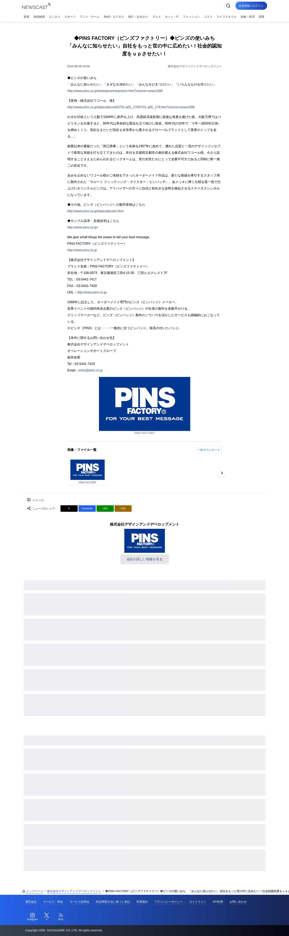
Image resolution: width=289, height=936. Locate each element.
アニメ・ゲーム (90, 16)
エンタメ (54, 16)
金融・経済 (248, 16)
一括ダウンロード (208, 449)
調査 (261, 16)
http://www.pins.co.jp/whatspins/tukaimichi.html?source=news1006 (115, 91)
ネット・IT (172, 16)
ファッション (191, 16)
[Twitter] (47, 917)
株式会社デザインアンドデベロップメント (195, 66)
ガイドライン (197, 901)
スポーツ (70, 16)
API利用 (218, 901)
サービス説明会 (79, 901)
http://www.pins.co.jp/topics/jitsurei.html (95, 211)
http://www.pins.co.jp (82, 250)
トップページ (32, 891)
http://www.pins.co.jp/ (82, 227)
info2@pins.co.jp (91, 370)
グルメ (156, 16)
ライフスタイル (226, 16)
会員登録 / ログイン (251, 5)
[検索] (228, 6)
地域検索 (39, 16)
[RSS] (61, 917)
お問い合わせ (238, 901)
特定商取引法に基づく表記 (113, 901)
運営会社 (31, 901)
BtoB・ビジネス (114, 16)
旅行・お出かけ (138, 16)
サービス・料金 (53, 901)
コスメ (208, 16)
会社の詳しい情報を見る (144, 559)
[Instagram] (32, 917)
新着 (26, 16)
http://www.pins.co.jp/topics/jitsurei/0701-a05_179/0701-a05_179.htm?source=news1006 (131, 107)
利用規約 (142, 901)
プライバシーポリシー (168, 901)
